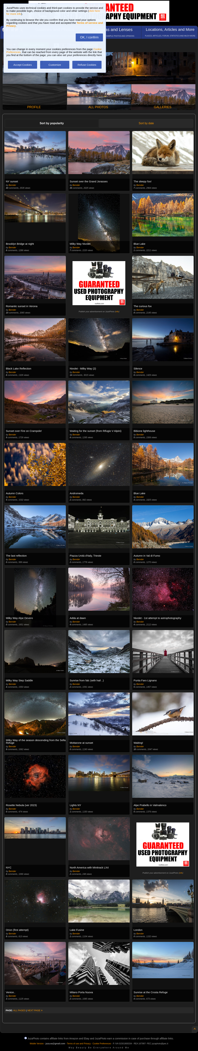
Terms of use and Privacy (79, 1043)
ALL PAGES (19, 1010)
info (117, 311)
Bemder (12, 185)
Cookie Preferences (102, 1043)
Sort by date (146, 123)
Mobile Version (37, 1043)
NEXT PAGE (35, 1010)
